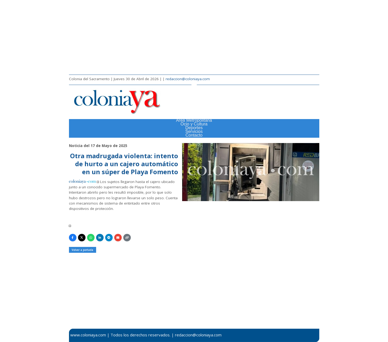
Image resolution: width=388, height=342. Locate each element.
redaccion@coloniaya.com (188, 78)
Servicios (194, 131)
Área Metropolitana (194, 120)
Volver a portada (82, 250)
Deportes (194, 127)
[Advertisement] (194, 37)
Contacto (193, 135)
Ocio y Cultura (194, 124)
